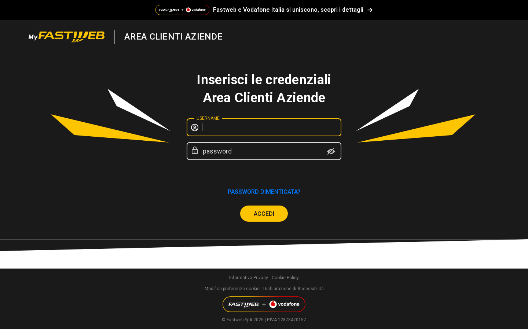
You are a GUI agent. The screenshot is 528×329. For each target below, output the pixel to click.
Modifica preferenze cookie (232, 288)
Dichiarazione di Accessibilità (293, 288)
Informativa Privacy (248, 277)
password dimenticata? (264, 191)
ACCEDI (264, 213)
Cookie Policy (285, 277)
